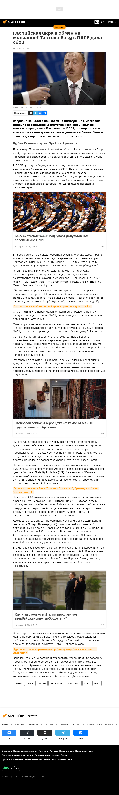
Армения (18, 683)
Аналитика (77, 724)
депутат (97, 683)
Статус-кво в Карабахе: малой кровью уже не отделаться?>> (52, 306)
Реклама (53, 751)
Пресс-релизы (66, 751)
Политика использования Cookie (51, 755)
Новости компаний (84, 751)
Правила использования (25, 751)
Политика (42, 683)
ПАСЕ (77, 683)
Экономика (35, 724)
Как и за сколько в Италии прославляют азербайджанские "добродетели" (46, 616)
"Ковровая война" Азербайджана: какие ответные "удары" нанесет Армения (54, 425)
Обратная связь (64, 759)
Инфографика (105, 724)
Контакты (43, 751)
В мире (64, 724)
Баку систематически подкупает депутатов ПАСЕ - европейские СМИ (54, 238)
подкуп (87, 683)
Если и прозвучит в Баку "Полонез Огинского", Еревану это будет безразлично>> (56, 490)
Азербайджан (56, 683)
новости (7, 724)
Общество (30, 683)
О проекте (7, 751)
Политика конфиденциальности (17, 755)
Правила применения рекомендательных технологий (29, 759)
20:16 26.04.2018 (21, 48)
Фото (90, 724)
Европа (68, 683)
